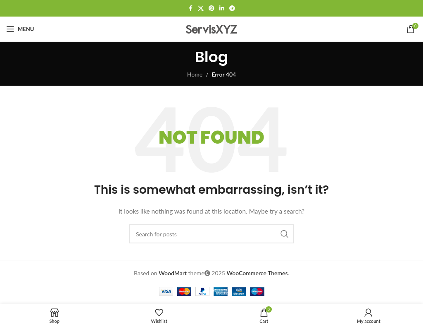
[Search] (211, 233)
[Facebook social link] (190, 8)
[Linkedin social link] (222, 8)
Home (194, 74)
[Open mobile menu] (20, 29)
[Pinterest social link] (211, 8)
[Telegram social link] (232, 8)
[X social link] (200, 8)
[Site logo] (211, 28)
